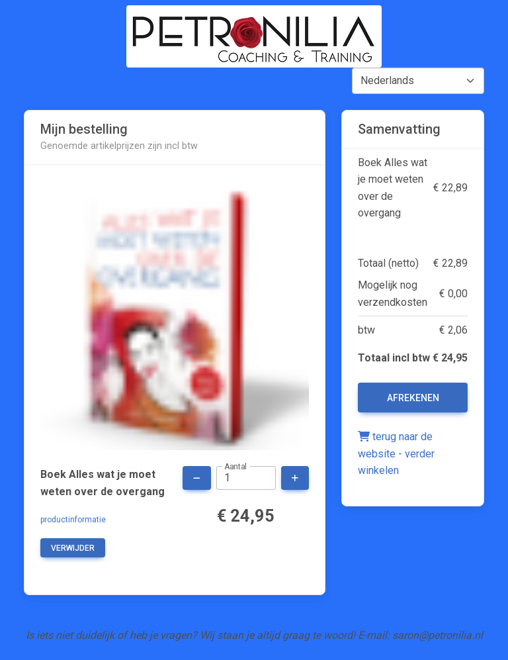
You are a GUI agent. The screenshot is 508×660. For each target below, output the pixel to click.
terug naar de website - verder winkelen (396, 453)
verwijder (73, 548)
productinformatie (73, 519)
